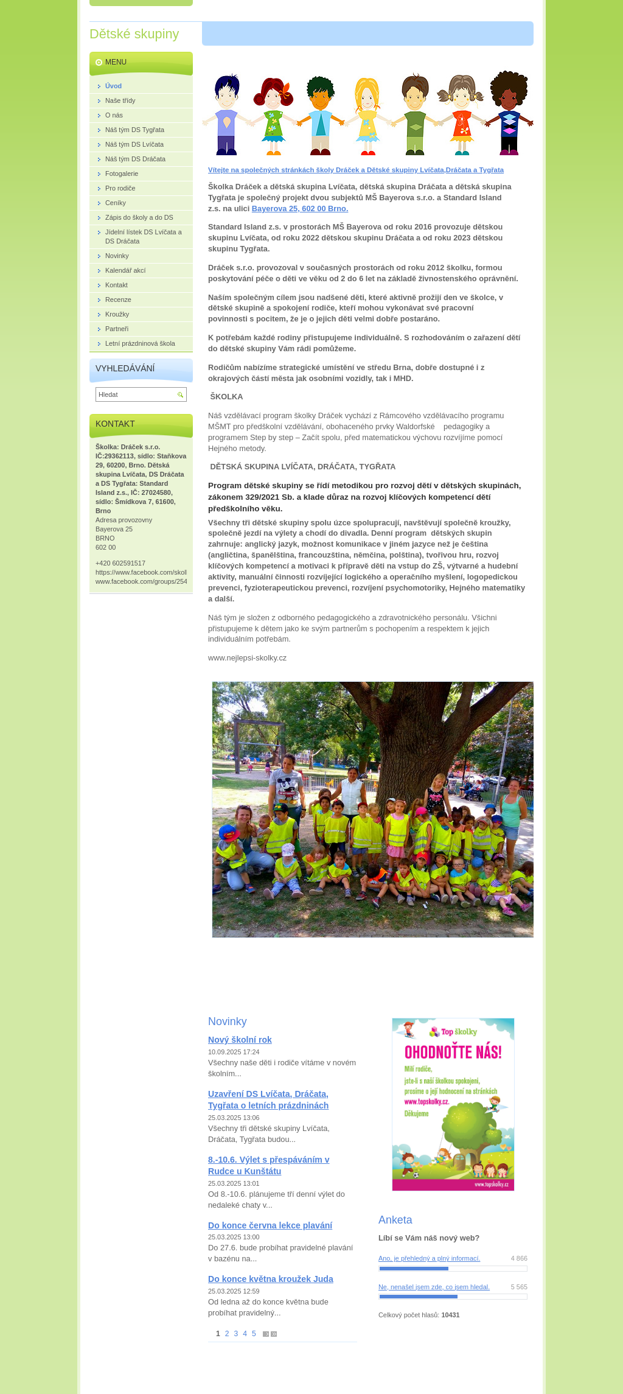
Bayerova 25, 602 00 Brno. (300, 208)
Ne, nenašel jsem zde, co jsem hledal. (434, 1287)
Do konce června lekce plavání (270, 1225)
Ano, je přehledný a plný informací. (429, 1258)
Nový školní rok (240, 1040)
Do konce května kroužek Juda (270, 1279)
